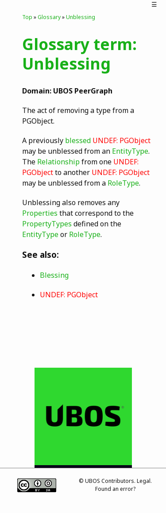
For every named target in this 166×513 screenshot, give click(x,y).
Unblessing (80, 17)
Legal (144, 481)
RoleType (123, 183)
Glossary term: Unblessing (79, 53)
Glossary (49, 17)
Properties (40, 213)
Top (27, 17)
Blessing (54, 275)
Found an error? (115, 489)
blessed (78, 140)
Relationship (58, 162)
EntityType (130, 151)
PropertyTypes (47, 224)
